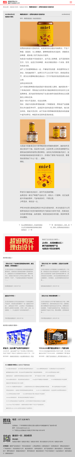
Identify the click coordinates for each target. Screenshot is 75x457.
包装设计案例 (16, 443)
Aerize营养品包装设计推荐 (13, 395)
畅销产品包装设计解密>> (51, 241)
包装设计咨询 (58, 443)
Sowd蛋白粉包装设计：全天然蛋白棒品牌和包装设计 (19, 370)
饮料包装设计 (38, 450)
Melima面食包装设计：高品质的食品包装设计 (18, 381)
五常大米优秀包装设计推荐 (52, 373)
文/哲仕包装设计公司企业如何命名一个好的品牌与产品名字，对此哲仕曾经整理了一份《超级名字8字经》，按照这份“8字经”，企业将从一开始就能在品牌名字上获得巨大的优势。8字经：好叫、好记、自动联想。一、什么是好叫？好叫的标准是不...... (19, 307)
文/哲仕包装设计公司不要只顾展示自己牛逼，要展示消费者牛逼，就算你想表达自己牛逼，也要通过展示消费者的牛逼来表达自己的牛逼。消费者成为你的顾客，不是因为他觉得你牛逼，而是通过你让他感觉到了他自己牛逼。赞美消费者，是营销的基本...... (55, 308)
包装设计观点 (25, 443)
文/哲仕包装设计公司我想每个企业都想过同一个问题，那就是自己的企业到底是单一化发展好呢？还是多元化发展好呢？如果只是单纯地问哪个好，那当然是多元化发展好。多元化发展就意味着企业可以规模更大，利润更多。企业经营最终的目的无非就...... (55, 276)
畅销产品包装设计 (15, 447)
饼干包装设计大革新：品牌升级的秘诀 (45, 377)
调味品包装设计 (65, 447)
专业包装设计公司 (18, 450)
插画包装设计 (9, 455)
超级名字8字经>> (10, 297)
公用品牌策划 (36, 447)
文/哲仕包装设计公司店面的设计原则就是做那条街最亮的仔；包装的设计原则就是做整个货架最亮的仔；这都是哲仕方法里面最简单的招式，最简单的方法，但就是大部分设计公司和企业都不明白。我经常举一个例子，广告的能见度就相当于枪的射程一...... (19, 276)
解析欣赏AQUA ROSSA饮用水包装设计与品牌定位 (19, 409)
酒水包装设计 (59, 450)
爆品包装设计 (40, 452)
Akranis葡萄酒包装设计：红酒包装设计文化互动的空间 (50, 370)
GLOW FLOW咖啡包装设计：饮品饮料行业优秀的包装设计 (51, 391)
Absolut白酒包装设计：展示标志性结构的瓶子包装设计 (20, 399)
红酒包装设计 (9, 287)
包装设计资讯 (24, 7)
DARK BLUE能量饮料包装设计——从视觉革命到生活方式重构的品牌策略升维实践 (27, 388)
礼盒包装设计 (59, 452)
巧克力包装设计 (50, 452)
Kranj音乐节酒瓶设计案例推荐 (40, 381)
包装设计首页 (14, 7)
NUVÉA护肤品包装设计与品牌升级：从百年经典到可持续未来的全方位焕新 (25, 402)
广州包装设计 (7, 450)
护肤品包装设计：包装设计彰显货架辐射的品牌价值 (19, 391)
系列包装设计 (31, 452)
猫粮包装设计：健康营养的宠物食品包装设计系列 (19, 377)
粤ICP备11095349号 (39, 432)
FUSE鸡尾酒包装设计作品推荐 (59, 381)
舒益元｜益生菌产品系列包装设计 (16, 350)
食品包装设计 (37, 18)
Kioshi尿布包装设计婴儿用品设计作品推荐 (34, 395)
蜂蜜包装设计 (28, 18)
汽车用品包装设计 (10, 320)
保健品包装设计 (14, 358)
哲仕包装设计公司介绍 (47, 443)
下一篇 (59, 228)
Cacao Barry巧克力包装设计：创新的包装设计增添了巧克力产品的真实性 (25, 406)
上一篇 (31, 229)
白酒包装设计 (46, 447)
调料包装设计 (11, 452)
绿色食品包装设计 (46, 287)
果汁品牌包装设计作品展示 (59, 388)
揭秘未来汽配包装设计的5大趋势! (15, 384)
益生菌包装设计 (25, 358)
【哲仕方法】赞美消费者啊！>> (50, 297)
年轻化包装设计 (26, 447)
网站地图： (15, 440)
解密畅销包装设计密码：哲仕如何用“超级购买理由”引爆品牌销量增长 (24, 373)
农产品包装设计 (49, 450)
